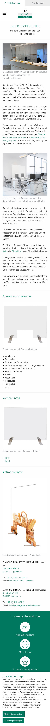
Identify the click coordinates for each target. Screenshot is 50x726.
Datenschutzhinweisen (30, 707)
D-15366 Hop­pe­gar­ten (12, 571)
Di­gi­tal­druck (17, 251)
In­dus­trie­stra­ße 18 (11, 568)
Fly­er (7, 458)
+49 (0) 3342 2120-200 (17, 577)
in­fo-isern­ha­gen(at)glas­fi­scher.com (24, 605)
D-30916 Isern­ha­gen (12, 596)
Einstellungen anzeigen (13, 721)
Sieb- (5, 251)
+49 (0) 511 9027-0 (15, 602)
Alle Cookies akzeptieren (13, 714)
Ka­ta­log (8, 461)
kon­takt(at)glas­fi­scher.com (21, 580)
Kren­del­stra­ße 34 (10, 593)
